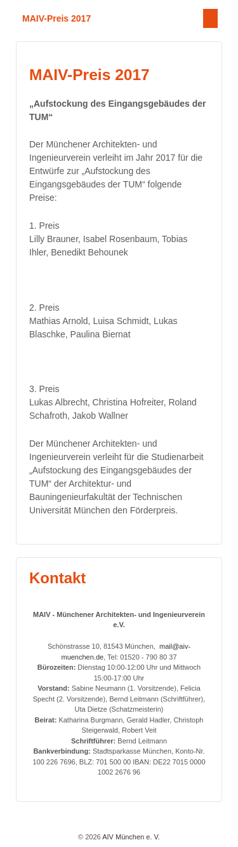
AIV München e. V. (130, 837)
